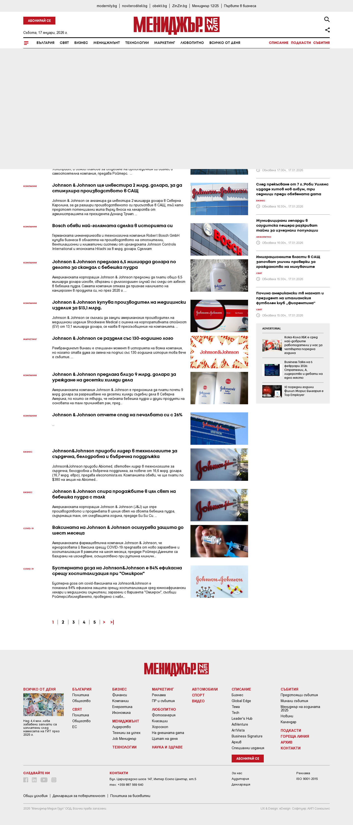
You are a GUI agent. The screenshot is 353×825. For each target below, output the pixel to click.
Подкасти (301, 42)
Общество (81, 701)
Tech (235, 712)
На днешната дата (168, 732)
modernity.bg (107, 6)
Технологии (137, 42)
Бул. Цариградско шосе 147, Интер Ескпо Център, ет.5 (153, 779)
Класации (160, 721)
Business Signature (247, 736)
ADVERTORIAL (271, 328)
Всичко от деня (224, 42)
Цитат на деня (165, 738)
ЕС (74, 727)
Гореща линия (295, 736)
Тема (236, 706)
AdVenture (240, 724)
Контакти (291, 748)
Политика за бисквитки (130, 796)
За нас (237, 773)
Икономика (121, 712)
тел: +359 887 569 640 (126, 784)
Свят (64, 42)
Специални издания (248, 748)
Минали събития (294, 701)
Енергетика (122, 706)
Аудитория (240, 778)
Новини (287, 716)
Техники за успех (126, 732)
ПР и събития (163, 701)
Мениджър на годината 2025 (300, 708)
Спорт (198, 695)
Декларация (241, 784)
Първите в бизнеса (240, 6)
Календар (288, 722)
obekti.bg (159, 6)
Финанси (119, 695)
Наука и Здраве (167, 747)
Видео (198, 701)
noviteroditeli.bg (134, 6)
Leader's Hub (242, 718)
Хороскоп (160, 727)
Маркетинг (164, 42)
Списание (279, 42)
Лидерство (121, 727)
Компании (120, 701)
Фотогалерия (164, 715)
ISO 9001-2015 (307, 778)
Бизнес (81, 42)
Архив (236, 742)
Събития (321, 42)
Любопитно (192, 42)
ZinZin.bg (179, 6)
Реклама (159, 695)
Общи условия (35, 796)
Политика (80, 695)
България (45, 42)
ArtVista (238, 730)
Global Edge (241, 701)
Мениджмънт (106, 42)
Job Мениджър (124, 738)
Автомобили (205, 689)
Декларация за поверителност (79, 796)
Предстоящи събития (299, 695)
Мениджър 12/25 (205, 6)
